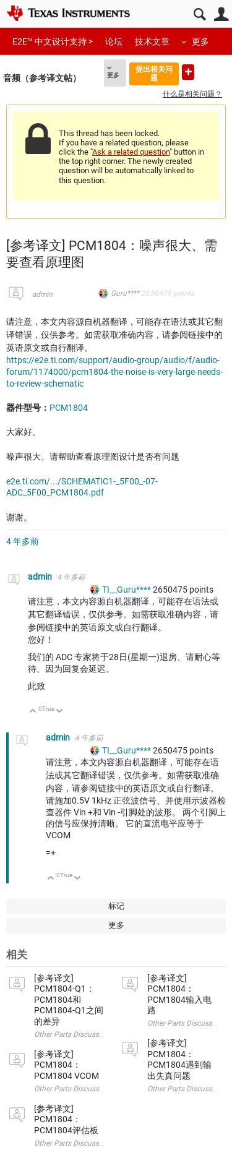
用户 (221, 14)
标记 (116, 906)
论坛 (113, 41)
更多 (200, 41)
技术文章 (152, 41)
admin (42, 294)
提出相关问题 (154, 73)
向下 (59, 711)
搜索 (199, 14)
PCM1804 (68, 408)
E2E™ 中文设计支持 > (52, 41)
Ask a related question (131, 152)
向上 (33, 711)
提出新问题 (188, 72)
